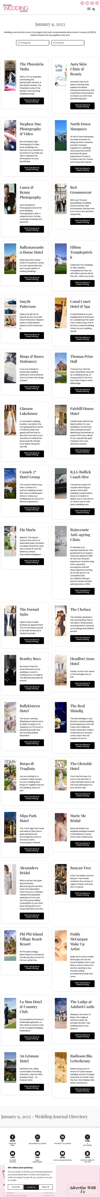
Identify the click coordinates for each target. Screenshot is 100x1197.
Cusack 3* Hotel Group (30, 474)
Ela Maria (28, 529)
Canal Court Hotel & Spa (80, 304)
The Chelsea (80, 609)
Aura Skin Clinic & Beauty (78, 68)
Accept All (45, 1187)
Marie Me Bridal (78, 818)
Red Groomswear (81, 190)
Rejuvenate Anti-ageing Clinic (80, 534)
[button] (89, 8)
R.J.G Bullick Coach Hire (80, 474)
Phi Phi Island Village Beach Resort (31, 938)
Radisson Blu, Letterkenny (81, 1058)
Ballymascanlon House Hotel (32, 249)
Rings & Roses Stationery (32, 359)
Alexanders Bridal (29, 870)
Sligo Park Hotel (28, 818)
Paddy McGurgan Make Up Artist (79, 941)
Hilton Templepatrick (81, 252)
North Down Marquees (80, 126)
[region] (30, 1178)
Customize (15, 1187)
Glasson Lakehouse (29, 411)
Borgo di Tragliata (27, 766)
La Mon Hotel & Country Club (31, 1006)
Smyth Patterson (28, 304)
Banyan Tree (80, 867)
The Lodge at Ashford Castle (82, 1004)
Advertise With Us (82, 1189)
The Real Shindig (77, 708)
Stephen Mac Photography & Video (30, 128)
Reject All (30, 1187)
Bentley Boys (30, 658)
